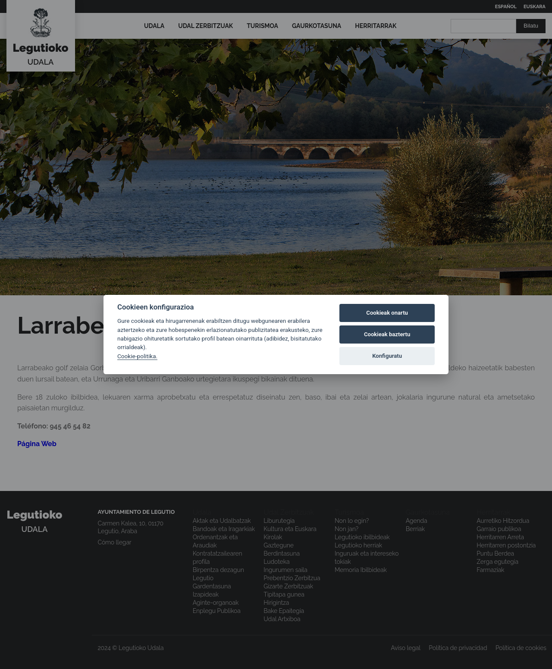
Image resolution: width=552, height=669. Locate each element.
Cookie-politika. (137, 356)
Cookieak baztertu (387, 334)
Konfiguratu (387, 356)
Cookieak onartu (387, 312)
